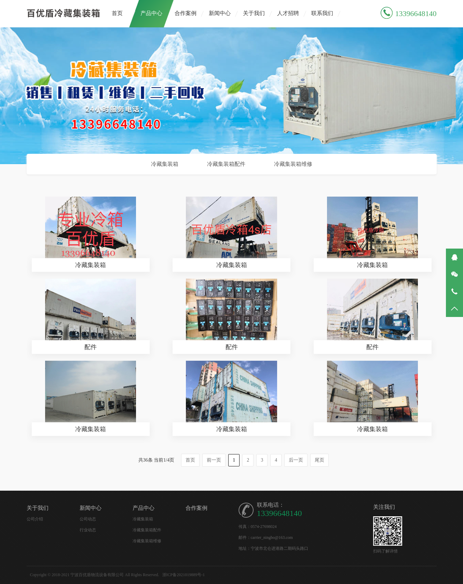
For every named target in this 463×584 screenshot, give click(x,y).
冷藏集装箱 (164, 164)
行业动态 (88, 530)
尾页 (319, 460)
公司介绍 (35, 519)
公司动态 (88, 519)
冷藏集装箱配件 (226, 164)
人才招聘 (288, 13)
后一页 (296, 460)
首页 (117, 13)
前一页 (214, 460)
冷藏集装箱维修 (293, 164)
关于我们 (254, 13)
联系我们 (322, 13)
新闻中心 (220, 13)
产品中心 (151, 13)
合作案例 (185, 13)
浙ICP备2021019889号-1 (183, 574)
